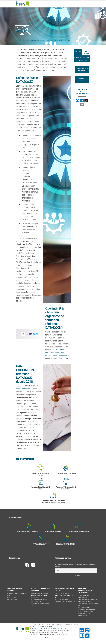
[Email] (76, 570)
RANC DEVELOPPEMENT (46, 626)
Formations (27, 40)
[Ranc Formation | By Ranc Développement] (22, 3)
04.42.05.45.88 (37, 628)
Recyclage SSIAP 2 (12, 599)
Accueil (18, 40)
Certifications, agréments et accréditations (47, 40)
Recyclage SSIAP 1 (12, 597)
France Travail (51, 355)
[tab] (78, 52)
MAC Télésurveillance (84, 607)
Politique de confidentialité (53, 638)
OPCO (65, 358)
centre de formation (24, 388)
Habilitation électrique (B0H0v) (39, 593)
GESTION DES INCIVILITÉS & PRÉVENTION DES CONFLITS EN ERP (64, 595)
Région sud (62, 355)
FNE (63, 352)
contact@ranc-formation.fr (57, 628)
